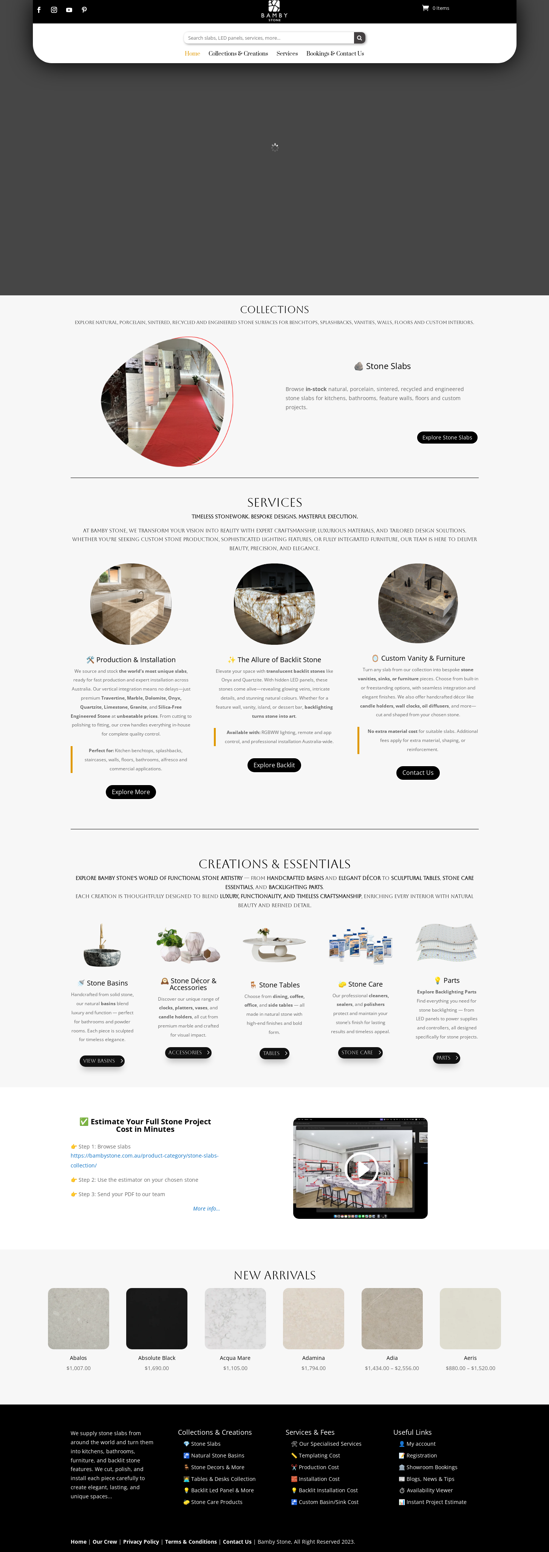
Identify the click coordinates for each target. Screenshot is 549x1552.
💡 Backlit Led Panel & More (218, 1490)
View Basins (99, 1061)
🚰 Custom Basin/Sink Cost (325, 1501)
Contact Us (418, 772)
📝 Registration (418, 1455)
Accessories (185, 1052)
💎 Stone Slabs (202, 1443)
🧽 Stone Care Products (213, 1501)
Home (192, 54)
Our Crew (106, 1541)
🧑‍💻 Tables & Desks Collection (219, 1478)
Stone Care (357, 1052)
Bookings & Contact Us (335, 54)
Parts (443, 1058)
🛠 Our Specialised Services (326, 1443)
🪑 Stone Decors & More (213, 1467)
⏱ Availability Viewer (426, 1490)
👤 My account (417, 1443)
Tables (271, 1053)
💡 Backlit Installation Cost (324, 1490)
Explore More (131, 792)
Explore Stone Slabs (447, 437)
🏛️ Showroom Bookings (428, 1467)
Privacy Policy (142, 1541)
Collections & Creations (238, 54)
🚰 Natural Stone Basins (213, 1455)
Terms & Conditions (191, 1541)
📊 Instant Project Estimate (433, 1501)
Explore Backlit (274, 765)
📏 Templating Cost (315, 1455)
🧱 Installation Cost (315, 1478)
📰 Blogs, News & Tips (427, 1478)
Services (287, 54)
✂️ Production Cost (315, 1467)
